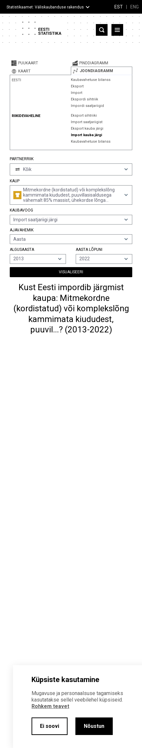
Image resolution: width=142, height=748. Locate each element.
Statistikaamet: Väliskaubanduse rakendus (45, 7)
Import (76, 93)
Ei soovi (49, 726)
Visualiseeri (71, 272)
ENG (134, 6)
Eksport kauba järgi (87, 128)
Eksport (77, 86)
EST (118, 6)
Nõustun (94, 726)
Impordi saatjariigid (87, 106)
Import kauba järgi (86, 135)
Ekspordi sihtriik (84, 99)
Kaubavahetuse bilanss (90, 80)
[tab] (40, 63)
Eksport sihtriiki (84, 115)
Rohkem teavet (50, 706)
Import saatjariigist (86, 122)
